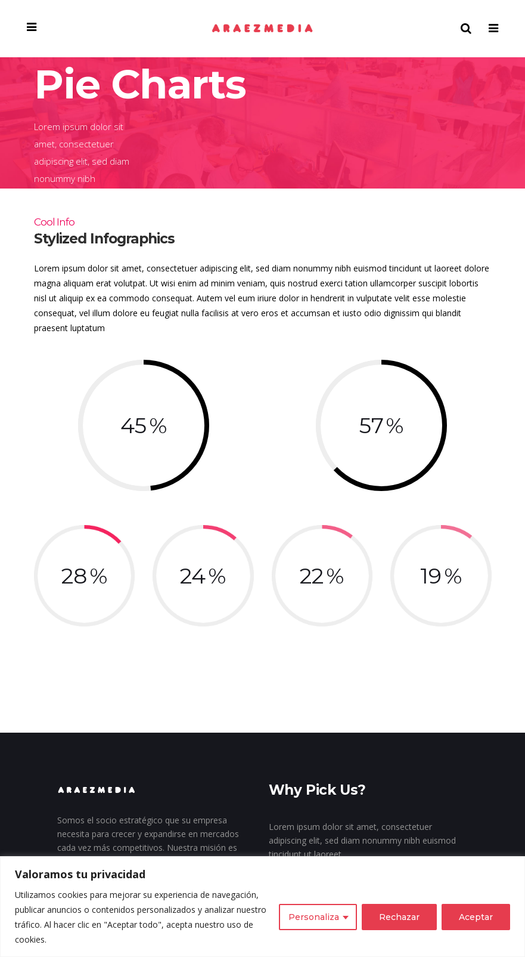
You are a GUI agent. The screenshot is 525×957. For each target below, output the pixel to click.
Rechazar (399, 917)
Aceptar (476, 917)
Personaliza (313, 917)
